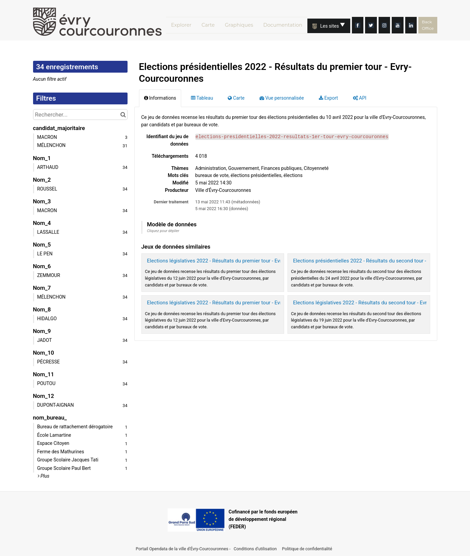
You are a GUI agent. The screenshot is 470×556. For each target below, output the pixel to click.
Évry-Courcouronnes (209, 548)
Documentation (287, 25)
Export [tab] (328, 98)
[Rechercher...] (80, 114)
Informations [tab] (160, 98)
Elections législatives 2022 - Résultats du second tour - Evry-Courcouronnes (379, 303)
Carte (208, 25)
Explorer (178, 25)
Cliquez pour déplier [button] (163, 231)
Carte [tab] (236, 98)
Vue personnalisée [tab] (281, 98)
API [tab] (359, 98)
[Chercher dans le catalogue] (123, 114)
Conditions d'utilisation (255, 548)
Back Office (450, 24)
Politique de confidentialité (307, 548)
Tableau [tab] (202, 98)
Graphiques (241, 25)
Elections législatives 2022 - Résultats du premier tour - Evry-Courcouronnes (234, 261)
